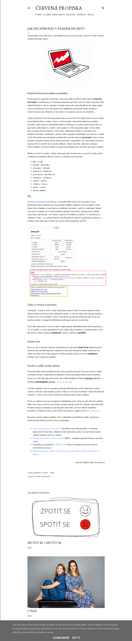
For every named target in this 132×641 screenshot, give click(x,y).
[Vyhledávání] (103, 7)
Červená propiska (59, 8)
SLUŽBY (47, 14)
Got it (76, 637)
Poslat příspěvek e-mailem (37, 473)
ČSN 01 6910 (61, 444)
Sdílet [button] (52, 473)
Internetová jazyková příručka (40, 201)
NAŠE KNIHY (58, 14)
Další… (91, 14)
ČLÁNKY (38, 476)
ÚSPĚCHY (81, 14)
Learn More (61, 637)
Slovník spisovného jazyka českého (49, 438)
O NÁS (39, 14)
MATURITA (46, 476)
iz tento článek (64, 382)
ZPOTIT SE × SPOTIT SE (44, 543)
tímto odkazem (92, 410)
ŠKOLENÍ (70, 14)
